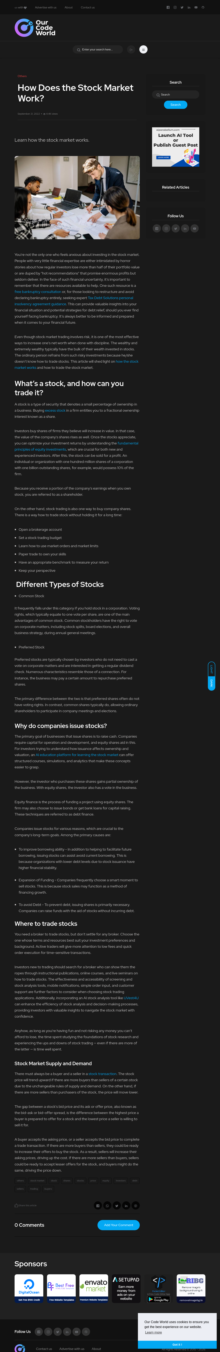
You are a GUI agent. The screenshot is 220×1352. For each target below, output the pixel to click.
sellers (20, 1188)
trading (34, 1188)
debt (134, 1180)
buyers (48, 1188)
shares (66, 1180)
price (93, 1180)
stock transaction (102, 1073)
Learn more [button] (153, 1332)
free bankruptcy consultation (38, 291)
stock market (37, 1180)
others (20, 1180)
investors (121, 1180)
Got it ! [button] (177, 1344)
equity (105, 1180)
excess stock (55, 410)
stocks (80, 1180)
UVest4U (131, 997)
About (69, 7)
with (21, 7)
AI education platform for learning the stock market (77, 754)
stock (54, 1180)
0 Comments (29, 1225)
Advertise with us (45, 7)
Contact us (88, 7)
